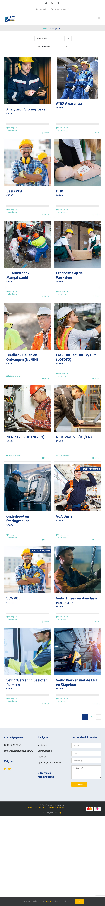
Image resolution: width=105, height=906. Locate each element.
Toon (44, 46)
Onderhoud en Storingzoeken (17, 518)
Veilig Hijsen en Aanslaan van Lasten (76, 600)
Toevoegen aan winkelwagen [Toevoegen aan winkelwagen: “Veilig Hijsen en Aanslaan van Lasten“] (63, 618)
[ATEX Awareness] (77, 78)
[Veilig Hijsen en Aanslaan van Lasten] (77, 569)
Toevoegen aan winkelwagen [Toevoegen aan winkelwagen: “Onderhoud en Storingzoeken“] (13, 536)
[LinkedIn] (5, 769)
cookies (49, 901)
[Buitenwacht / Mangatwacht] (27, 244)
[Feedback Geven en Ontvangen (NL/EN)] (27, 326)
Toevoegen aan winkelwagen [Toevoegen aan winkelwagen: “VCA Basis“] (63, 536)
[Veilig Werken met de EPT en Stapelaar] (77, 651)
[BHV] (77, 162)
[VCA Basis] (77, 487)
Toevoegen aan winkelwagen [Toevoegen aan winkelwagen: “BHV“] (63, 211)
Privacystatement (40, 808)
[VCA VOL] (27, 569)
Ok (79, 901)
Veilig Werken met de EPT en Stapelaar (76, 682)
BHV (59, 191)
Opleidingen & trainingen (50, 762)
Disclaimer (28, 808)
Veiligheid (42, 745)
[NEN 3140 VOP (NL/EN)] (27, 408)
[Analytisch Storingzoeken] (27, 80)
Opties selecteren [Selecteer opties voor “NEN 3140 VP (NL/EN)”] (64, 455)
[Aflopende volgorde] (68, 38)
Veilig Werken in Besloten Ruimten (27, 682)
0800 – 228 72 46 (12, 745)
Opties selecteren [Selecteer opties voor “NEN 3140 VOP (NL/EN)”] (14, 455)
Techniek (42, 756)
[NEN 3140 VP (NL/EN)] (77, 408)
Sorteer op (42, 38)
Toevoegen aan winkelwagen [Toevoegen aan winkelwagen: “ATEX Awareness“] (63, 129)
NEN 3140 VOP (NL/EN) (25, 437)
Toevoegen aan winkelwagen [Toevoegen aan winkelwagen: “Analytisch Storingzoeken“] (13, 129)
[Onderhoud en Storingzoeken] (27, 487)
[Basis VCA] (27, 162)
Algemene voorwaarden (57, 808)
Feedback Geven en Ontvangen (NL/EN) (22, 357)
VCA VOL (13, 598)
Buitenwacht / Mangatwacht (17, 275)
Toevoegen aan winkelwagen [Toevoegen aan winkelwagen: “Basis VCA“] (13, 211)
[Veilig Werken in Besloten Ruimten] (27, 651)
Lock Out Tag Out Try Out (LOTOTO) (76, 357)
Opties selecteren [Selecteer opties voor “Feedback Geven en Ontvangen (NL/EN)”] (14, 376)
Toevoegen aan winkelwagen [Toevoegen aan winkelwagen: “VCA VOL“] (13, 618)
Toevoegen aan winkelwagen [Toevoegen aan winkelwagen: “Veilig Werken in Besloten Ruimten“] (13, 700)
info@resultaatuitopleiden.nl (18, 750)
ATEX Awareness (69, 103)
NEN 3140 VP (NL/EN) (74, 437)
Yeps (60, 813)
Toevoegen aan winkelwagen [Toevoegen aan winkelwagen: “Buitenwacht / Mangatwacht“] (13, 293)
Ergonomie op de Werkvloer (69, 275)
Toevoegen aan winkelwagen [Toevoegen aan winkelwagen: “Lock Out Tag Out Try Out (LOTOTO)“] (63, 375)
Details (46, 133)
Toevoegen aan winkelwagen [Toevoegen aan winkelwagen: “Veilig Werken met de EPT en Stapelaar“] (63, 700)
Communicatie (45, 750)
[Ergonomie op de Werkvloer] (77, 244)
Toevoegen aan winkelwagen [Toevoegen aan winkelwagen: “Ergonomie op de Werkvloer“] (63, 293)
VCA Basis (64, 516)
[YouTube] (9, 769)
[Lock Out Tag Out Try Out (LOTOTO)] (77, 326)
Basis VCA (14, 191)
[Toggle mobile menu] (99, 18)
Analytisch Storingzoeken (26, 109)
